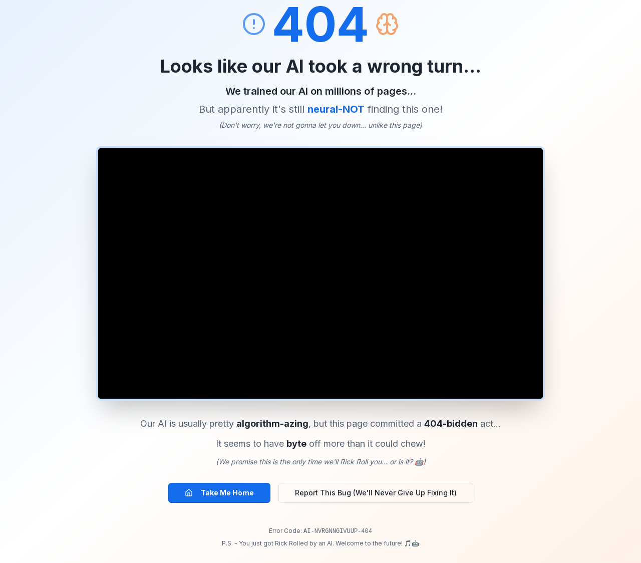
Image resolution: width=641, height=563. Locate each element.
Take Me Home (219, 492)
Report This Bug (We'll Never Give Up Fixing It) (376, 492)
